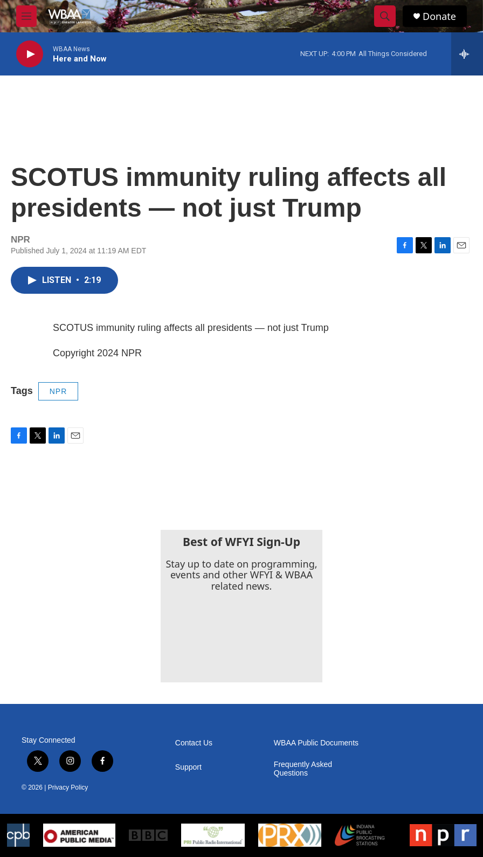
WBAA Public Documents (316, 743)
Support (188, 767)
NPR (58, 391)
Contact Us (193, 743)
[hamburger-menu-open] (26, 16)
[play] (29, 54)
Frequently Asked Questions (303, 769)
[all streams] (467, 53)
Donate (439, 16)
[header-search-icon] (385, 16)
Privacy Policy (68, 787)
